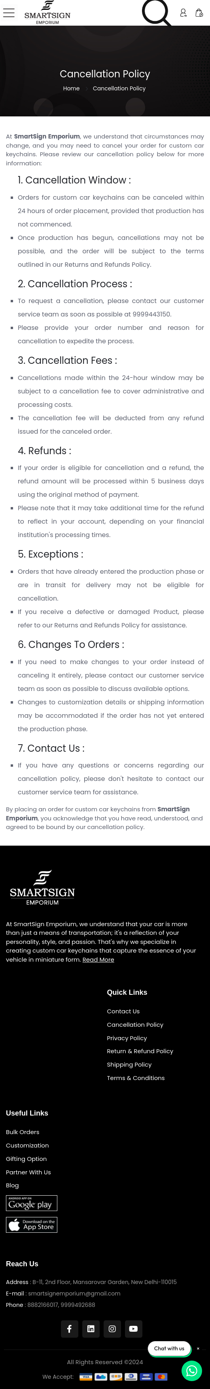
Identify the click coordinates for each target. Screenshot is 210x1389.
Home (71, 88)
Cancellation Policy (135, 1025)
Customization (27, 1145)
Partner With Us (28, 1172)
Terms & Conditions (136, 1078)
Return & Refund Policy (140, 1051)
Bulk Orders (22, 1132)
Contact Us (123, 1011)
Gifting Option (26, 1159)
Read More (98, 959)
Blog (12, 1185)
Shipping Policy (129, 1065)
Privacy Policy (127, 1038)
